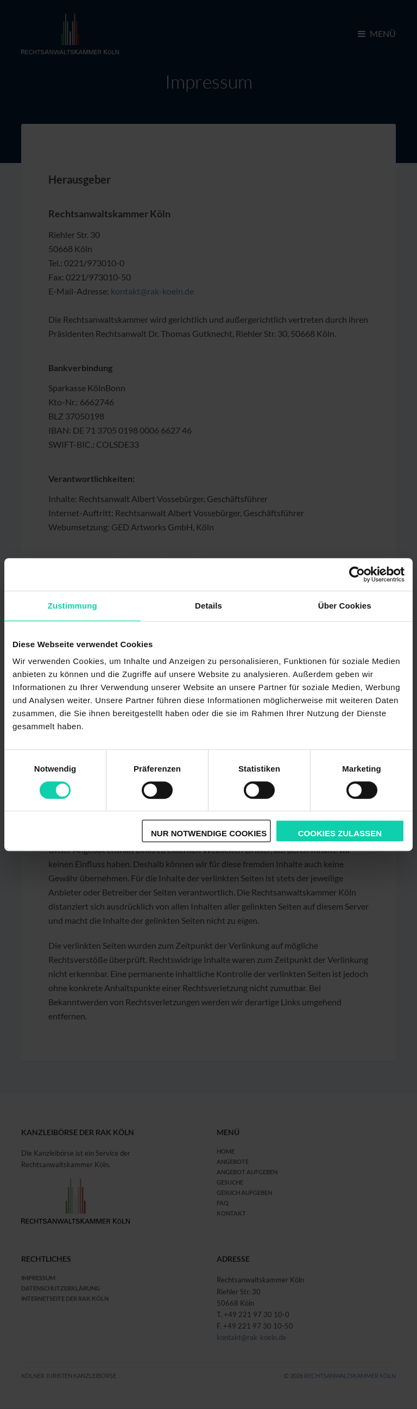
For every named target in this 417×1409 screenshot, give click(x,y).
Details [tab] (208, 605)
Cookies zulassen (340, 833)
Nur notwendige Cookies (209, 833)
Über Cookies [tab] (344, 605)
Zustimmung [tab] (72, 605)
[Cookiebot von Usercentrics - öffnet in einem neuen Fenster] (357, 574)
